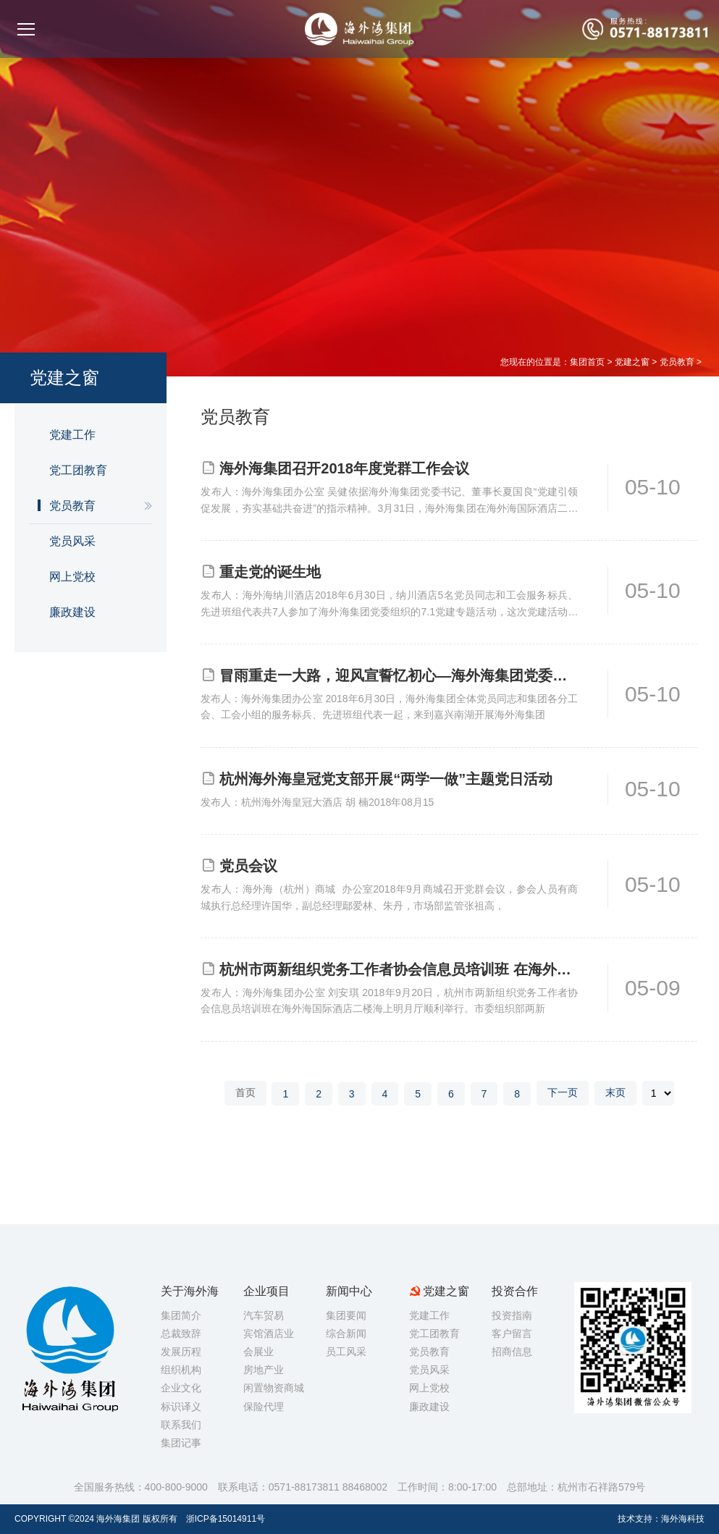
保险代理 (263, 1406)
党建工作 (72, 435)
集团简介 (181, 1315)
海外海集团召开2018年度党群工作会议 (344, 468)
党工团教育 (78, 470)
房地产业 (263, 1369)
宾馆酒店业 (268, 1333)
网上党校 (72, 576)
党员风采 (72, 541)
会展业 (258, 1351)
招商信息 (512, 1351)
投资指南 (512, 1315)
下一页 (562, 1092)
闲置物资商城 (273, 1388)
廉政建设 (72, 612)
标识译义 (181, 1406)
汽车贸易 (263, 1315)
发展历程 (181, 1351)
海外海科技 (683, 1519)
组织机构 (181, 1369)
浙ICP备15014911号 (225, 1519)
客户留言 (512, 1333)
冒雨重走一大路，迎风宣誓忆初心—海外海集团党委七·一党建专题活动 (398, 675)
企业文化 (181, 1388)
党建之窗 (632, 362)
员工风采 (346, 1351)
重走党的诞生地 (270, 572)
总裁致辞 (181, 1333)
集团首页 (587, 362)
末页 (615, 1092)
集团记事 (181, 1443)
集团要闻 (346, 1315)
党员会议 (248, 866)
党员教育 (677, 362)
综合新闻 (346, 1333)
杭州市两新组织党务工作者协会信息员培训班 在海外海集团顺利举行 (398, 969)
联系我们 (181, 1424)
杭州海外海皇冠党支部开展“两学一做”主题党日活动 (385, 779)
